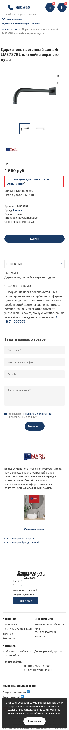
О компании (10, 624)
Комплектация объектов (50, 624)
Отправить (34, 426)
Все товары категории (20, 538)
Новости (40, 636)
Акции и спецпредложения (45, 630)
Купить (34, 238)
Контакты (9, 638)
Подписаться (25, 600)
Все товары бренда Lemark (23, 542)
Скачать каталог (34, 529)
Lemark (17, 210)
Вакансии (8, 633)
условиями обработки (38, 413)
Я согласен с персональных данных (30, 415)
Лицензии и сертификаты (18, 629)
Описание (14, 264)
